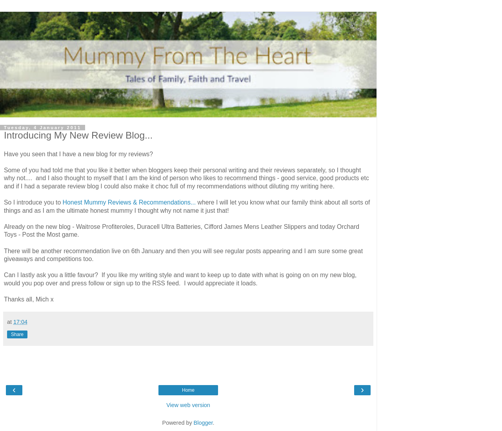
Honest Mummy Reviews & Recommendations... (129, 202)
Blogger (203, 423)
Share (17, 334)
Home (188, 390)
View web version (188, 405)
